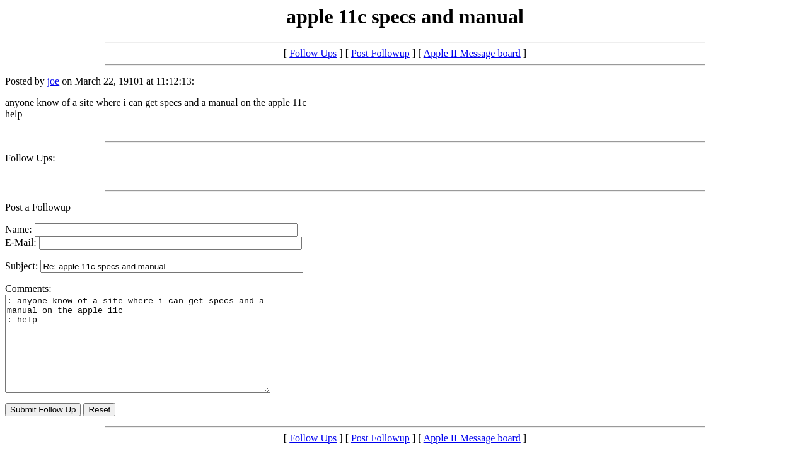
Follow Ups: (30, 158)
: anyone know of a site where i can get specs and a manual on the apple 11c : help (153, 353)
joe (53, 81)
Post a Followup (38, 207)
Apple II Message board (472, 53)
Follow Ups (313, 53)
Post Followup (380, 53)
